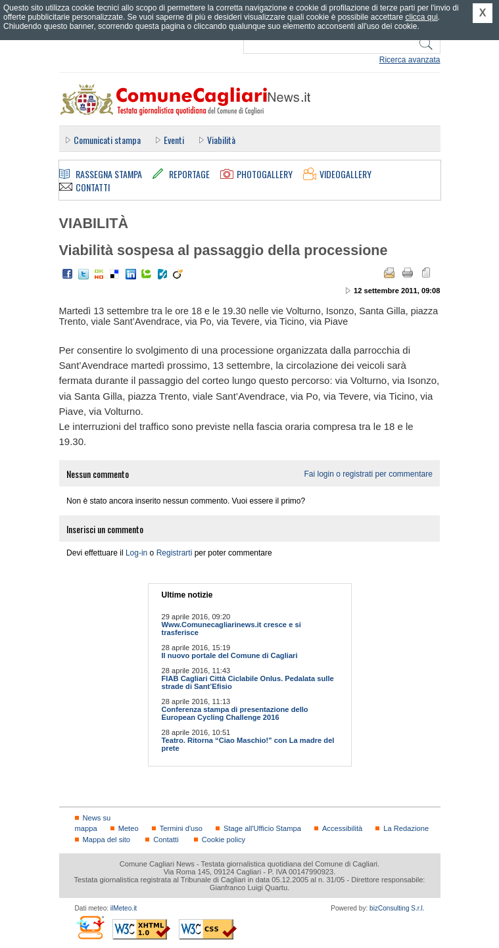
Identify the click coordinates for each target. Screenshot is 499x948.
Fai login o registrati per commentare (368, 474)
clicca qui (421, 17)
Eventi (174, 140)
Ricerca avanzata (409, 59)
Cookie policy (223, 839)
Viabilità (221, 140)
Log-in (136, 552)
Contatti (165, 839)
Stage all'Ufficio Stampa (262, 828)
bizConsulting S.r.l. (396, 908)
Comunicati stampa (107, 140)
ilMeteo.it (123, 908)
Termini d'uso (181, 828)
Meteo (128, 828)
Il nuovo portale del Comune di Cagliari (230, 655)
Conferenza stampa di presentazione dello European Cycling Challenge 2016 (235, 713)
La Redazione (406, 828)
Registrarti (174, 552)
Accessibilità (342, 828)
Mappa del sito (107, 839)
